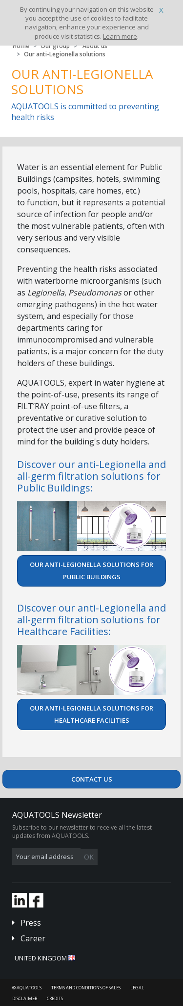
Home (21, 46)
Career (32, 938)
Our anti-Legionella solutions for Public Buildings (91, 570)
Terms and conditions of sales (86, 987)
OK (89, 856)
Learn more (120, 36)
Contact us (91, 779)
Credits (55, 998)
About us (94, 46)
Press (30, 922)
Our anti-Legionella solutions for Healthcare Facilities (91, 714)
